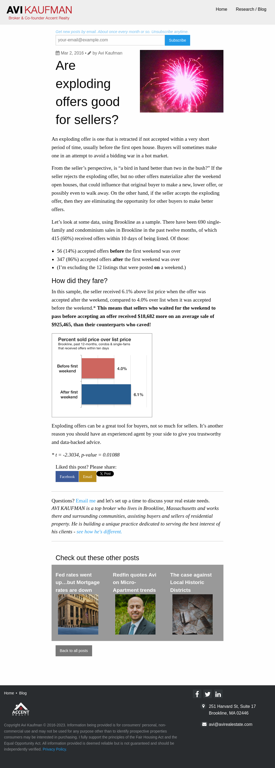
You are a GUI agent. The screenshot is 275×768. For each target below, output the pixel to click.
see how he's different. (99, 531)
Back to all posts (74, 651)
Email (87, 476)
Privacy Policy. (55, 749)
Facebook (67, 476)
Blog (23, 693)
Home (221, 9)
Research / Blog (251, 9)
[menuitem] (221, 9)
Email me (86, 500)
